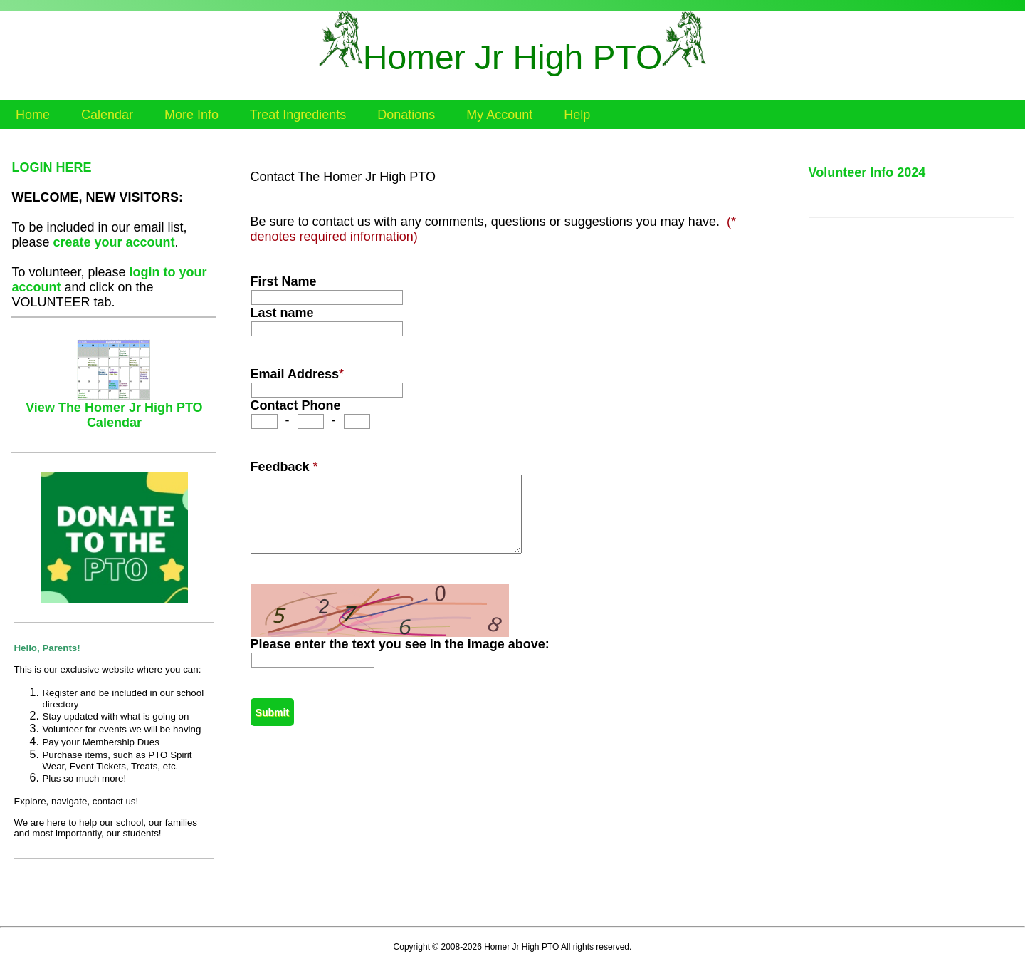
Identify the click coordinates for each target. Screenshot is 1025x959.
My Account (499, 115)
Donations (406, 115)
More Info (191, 115)
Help (577, 115)
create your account (113, 242)
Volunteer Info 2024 (867, 172)
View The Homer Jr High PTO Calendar (114, 409)
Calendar (107, 115)
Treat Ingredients (298, 115)
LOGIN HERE (51, 167)
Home (33, 115)
